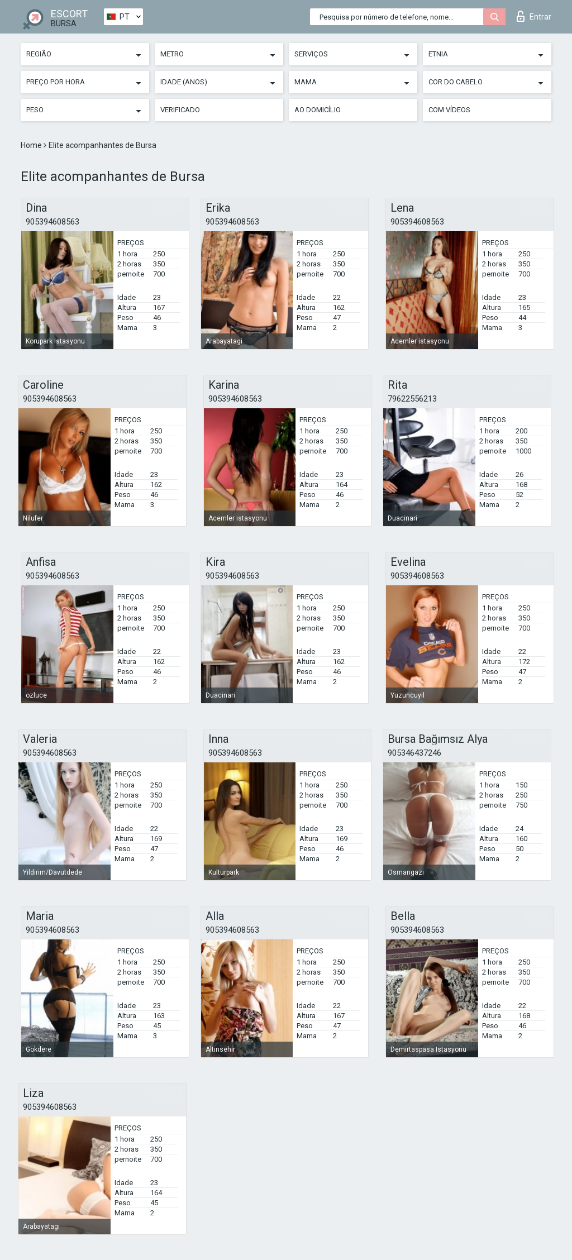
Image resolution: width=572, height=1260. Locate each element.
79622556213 (412, 399)
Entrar (534, 16)
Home (32, 145)
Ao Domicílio (317, 110)
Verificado (180, 110)
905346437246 (414, 753)
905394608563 (52, 222)
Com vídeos (449, 110)
